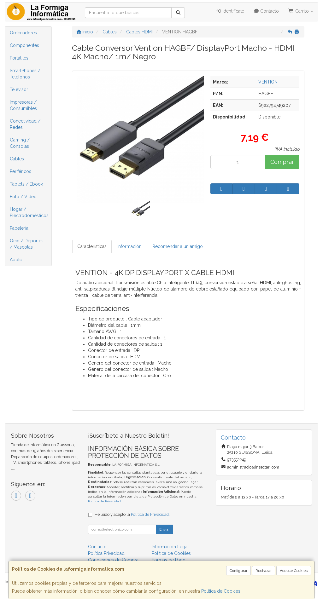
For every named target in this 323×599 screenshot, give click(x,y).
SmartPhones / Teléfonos (25, 73)
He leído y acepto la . (132, 514)
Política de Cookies (220, 591)
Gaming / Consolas (20, 143)
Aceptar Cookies (294, 570)
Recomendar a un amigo (177, 246)
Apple (16, 259)
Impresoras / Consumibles (23, 105)
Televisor (19, 89)
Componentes (24, 45)
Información (129, 246)
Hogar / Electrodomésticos (29, 212)
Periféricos (20, 171)
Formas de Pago (168, 559)
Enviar (164, 529)
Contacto (266, 11)
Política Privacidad (106, 553)
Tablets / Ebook (26, 184)
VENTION (268, 81)
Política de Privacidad (104, 501)
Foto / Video (23, 196)
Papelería (19, 228)
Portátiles (19, 57)
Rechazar (263, 570)
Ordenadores (23, 32)
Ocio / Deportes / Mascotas (27, 244)
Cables (17, 158)
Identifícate (229, 11)
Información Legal (170, 546)
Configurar (238, 570)
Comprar (282, 161)
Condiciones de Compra (113, 559)
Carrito (300, 11)
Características (92, 246)
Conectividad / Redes (25, 124)
